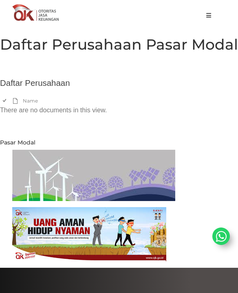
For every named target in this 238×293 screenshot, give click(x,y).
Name (30, 101)
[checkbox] (5, 101)
